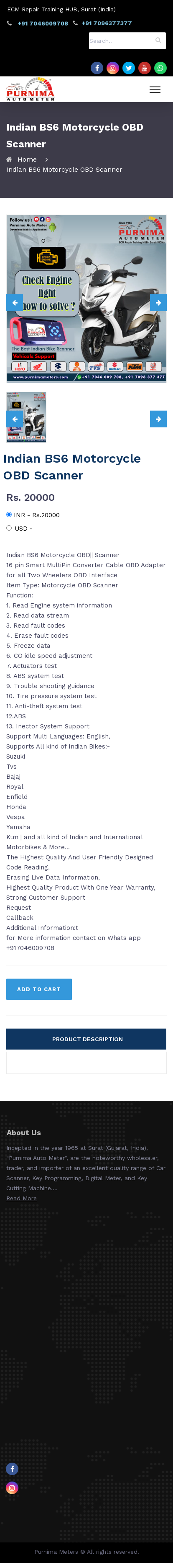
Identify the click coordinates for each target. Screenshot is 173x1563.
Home (27, 159)
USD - (19, 528)
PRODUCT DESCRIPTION (87, 1039)
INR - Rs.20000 (33, 515)
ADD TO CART (39, 989)
